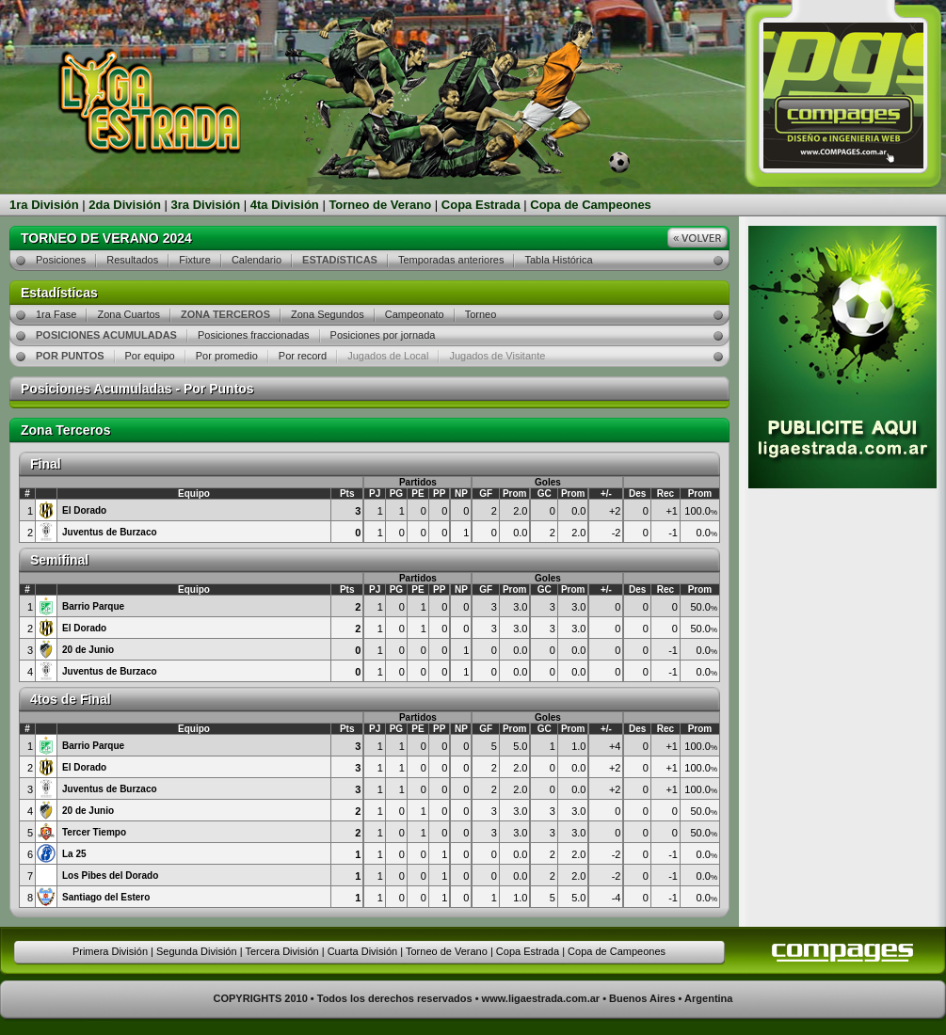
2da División (124, 205)
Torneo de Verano (380, 205)
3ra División (206, 205)
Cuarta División (363, 951)
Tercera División (281, 951)
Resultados (132, 259)
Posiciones (61, 259)
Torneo (481, 314)
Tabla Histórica (558, 259)
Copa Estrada (481, 205)
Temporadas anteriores (451, 259)
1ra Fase (56, 314)
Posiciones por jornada (383, 335)
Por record (303, 355)
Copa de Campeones (590, 205)
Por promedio (227, 355)
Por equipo (150, 355)
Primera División (110, 951)
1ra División (44, 205)
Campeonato (414, 314)
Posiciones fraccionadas (254, 335)
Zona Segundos (327, 314)
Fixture (195, 259)
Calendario (256, 259)
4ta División (284, 205)
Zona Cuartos (128, 314)
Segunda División (196, 951)
